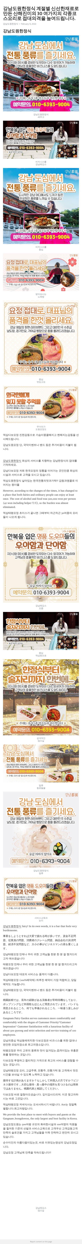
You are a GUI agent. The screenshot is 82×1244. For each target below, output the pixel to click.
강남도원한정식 (10, 24)
